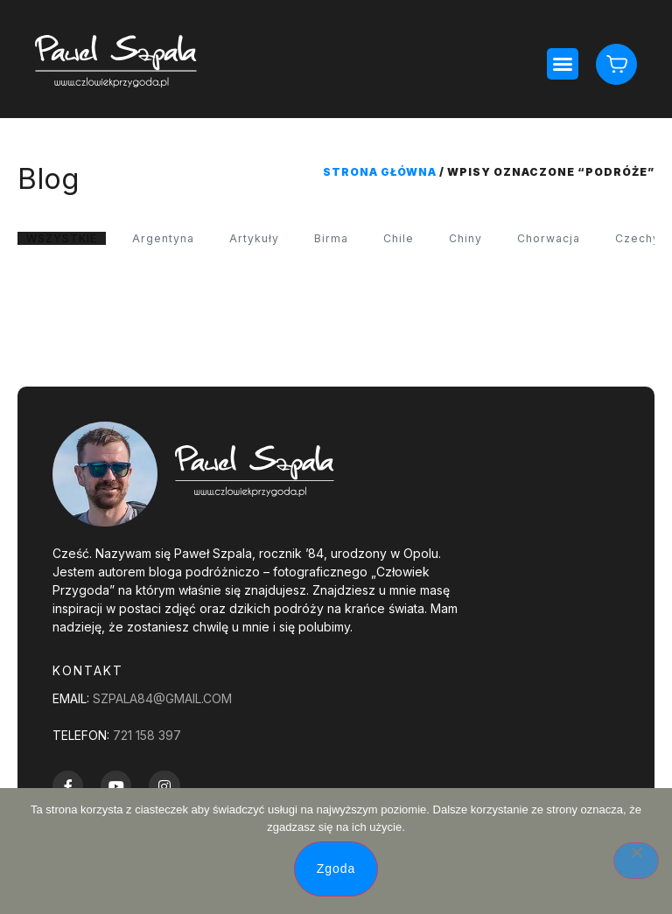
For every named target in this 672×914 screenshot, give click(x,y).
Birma (348, 239)
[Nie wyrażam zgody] (636, 860)
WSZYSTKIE (65, 239)
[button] (562, 64)
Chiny (487, 239)
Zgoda (336, 869)
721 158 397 (147, 736)
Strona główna (380, 171)
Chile (417, 239)
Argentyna (172, 239)
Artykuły (268, 239)
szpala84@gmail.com (162, 700)
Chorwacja (575, 239)
